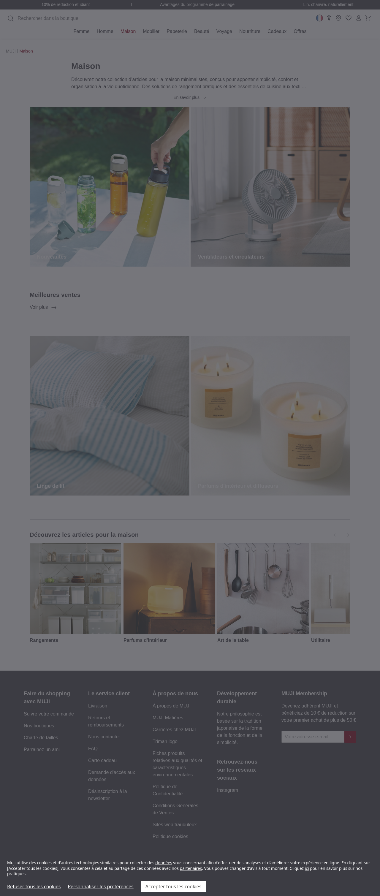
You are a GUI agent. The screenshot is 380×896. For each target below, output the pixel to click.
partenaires (191, 868)
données (163, 862)
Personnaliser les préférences (100, 886)
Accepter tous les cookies (173, 886)
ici (307, 868)
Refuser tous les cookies (34, 886)
